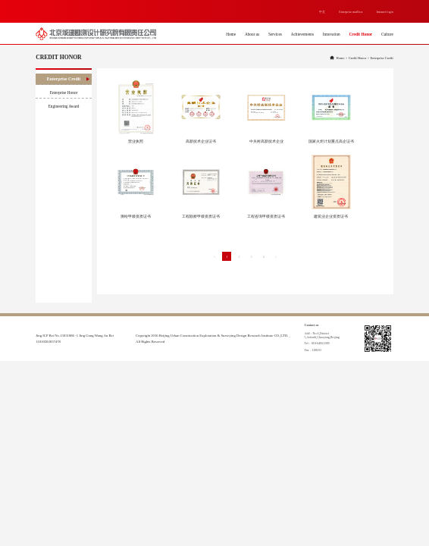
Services (275, 34)
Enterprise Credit (68, 79)
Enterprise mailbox (350, 12)
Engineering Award (69, 106)
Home (231, 34)
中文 (322, 12)
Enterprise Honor (69, 92)
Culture (387, 34)
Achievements (302, 34)
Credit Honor (361, 34)
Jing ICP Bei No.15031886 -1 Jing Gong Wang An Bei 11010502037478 (75, 339)
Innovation (331, 34)
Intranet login (385, 12)
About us (252, 34)
